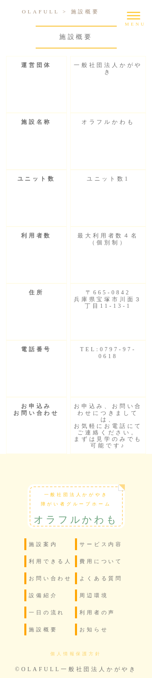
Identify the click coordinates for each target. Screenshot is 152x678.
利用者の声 (97, 612)
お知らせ (93, 629)
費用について (101, 561)
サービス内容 (101, 544)
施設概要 (43, 629)
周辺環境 (93, 595)
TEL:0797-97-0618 (108, 352)
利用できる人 (50, 561)
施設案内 (43, 544)
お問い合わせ (50, 578)
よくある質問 (101, 578)
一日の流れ (47, 612)
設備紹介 (43, 595)
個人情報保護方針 (75, 654)
